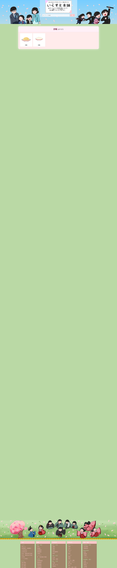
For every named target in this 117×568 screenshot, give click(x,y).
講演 (54, 550)
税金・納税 (55, 559)
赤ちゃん (24, 546)
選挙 (54, 548)
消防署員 (39, 566)
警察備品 (39, 564)
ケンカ (69, 555)
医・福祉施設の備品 (42, 557)
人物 (22, 542)
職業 (38, 542)
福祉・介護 (55, 561)
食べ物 (24, 24)
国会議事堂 (55, 551)
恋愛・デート (71, 562)
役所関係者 (40, 560)
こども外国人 (25, 558)
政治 (54, 553)
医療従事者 (86, 550)
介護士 (38, 553)
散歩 (69, 553)
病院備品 (39, 551)
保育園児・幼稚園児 (26, 548)
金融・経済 (55, 555)
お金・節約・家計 (72, 567)
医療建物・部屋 (87, 545)
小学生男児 (24, 550)
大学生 (23, 557)
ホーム (19, 24)
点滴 (85, 561)
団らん (69, 550)
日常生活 (70, 542)
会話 (69, 548)
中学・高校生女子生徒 (27, 555)
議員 (54, 546)
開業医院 (86, 548)
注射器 (85, 566)
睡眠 (69, 557)
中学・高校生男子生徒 (27, 553)
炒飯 (40, 24)
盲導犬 (54, 566)
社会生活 (54, 542)
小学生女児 (24, 551)
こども (22, 545)
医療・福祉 (39, 545)
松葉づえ (86, 563)
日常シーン (70, 545)
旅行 (69, 565)
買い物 (69, 563)
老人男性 (24, 566)
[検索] (72, 15)
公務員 (38, 559)
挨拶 (69, 546)
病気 (69, 558)
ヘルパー (39, 555)
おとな (22, 560)
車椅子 (85, 564)
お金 (54, 557)
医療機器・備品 (87, 559)
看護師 (38, 548)
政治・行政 (55, 545)
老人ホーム (55, 564)
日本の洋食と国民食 (32, 24)
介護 (54, 563)
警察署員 (39, 562)
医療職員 (39, 550)
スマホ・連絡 (71, 560)
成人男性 (24, 562)
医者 (38, 546)
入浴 (69, 551)
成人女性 (24, 564)
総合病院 (86, 546)
